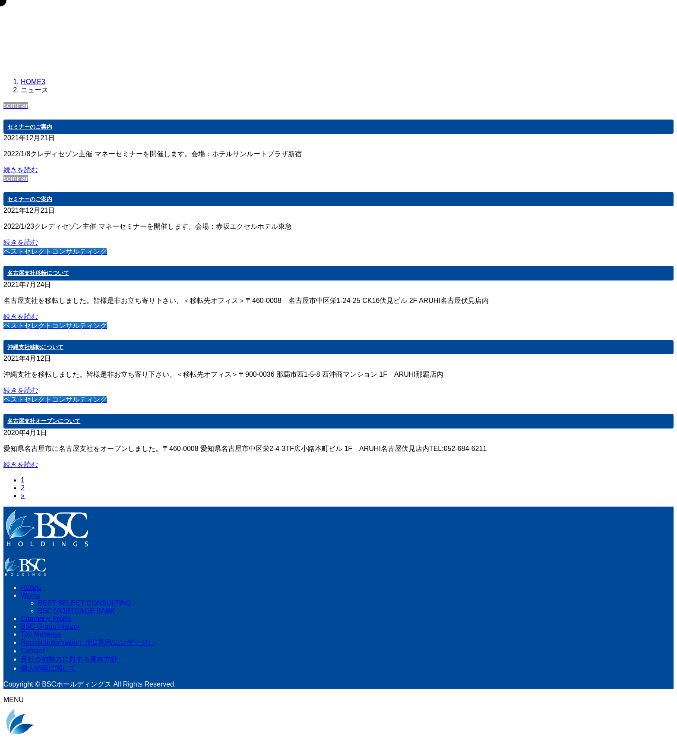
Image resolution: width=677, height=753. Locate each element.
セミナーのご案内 (29, 126)
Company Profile (46, 618)
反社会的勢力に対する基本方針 (69, 659)
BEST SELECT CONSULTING (84, 603)
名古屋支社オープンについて (43, 421)
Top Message (41, 634)
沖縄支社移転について (35, 347)
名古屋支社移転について (38, 273)
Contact (32, 651)
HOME (31, 587)
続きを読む (20, 169)
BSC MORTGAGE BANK (76, 610)
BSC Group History (50, 626)
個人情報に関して (48, 668)
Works (30, 595)
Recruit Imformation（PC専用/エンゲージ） (88, 642)
